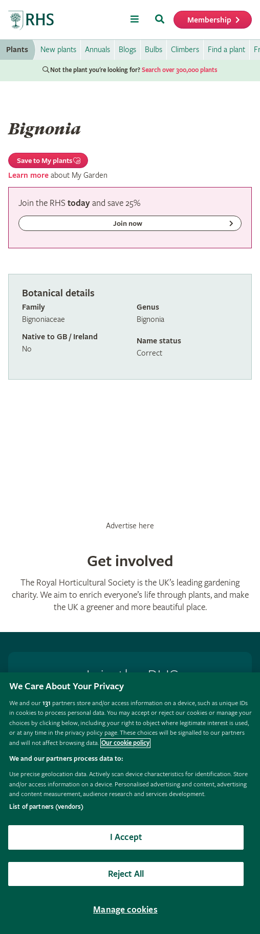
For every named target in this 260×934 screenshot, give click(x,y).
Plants (17, 50)
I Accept (126, 837)
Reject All (126, 874)
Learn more (28, 175)
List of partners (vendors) (46, 807)
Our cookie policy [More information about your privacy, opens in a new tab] (125, 743)
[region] (130, 803)
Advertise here (130, 525)
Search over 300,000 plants (180, 70)
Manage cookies (125, 909)
